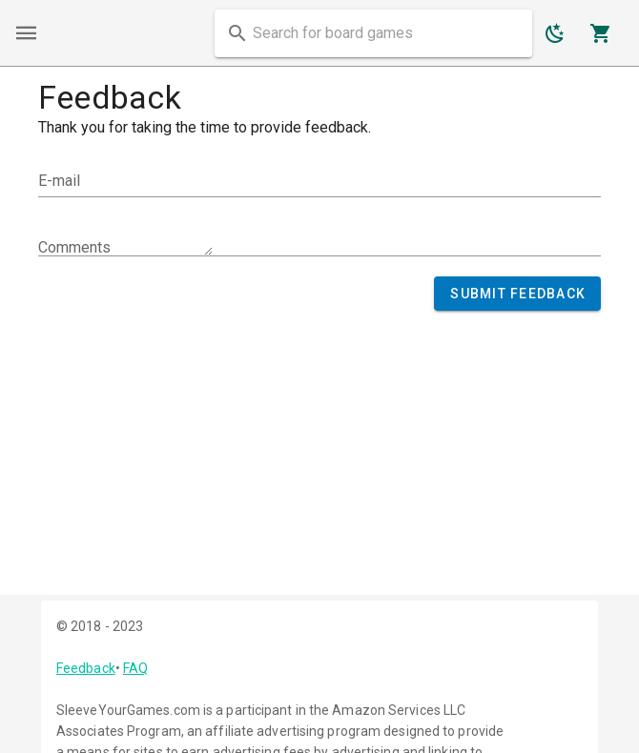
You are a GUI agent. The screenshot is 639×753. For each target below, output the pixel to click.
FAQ (135, 668)
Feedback (85, 668)
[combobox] (373, 33)
